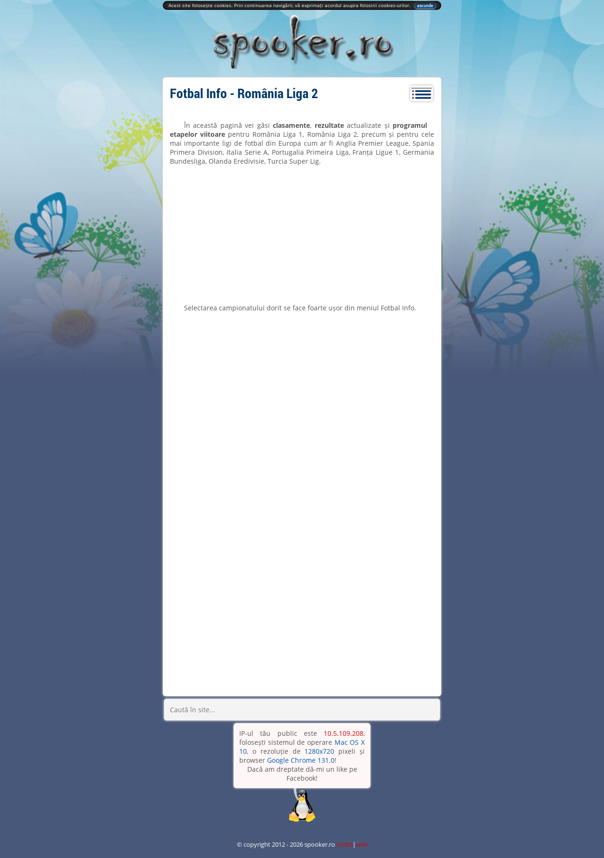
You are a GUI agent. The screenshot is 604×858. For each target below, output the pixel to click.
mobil (344, 844)
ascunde (425, 5)
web (362, 844)
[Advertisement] (302, 234)
